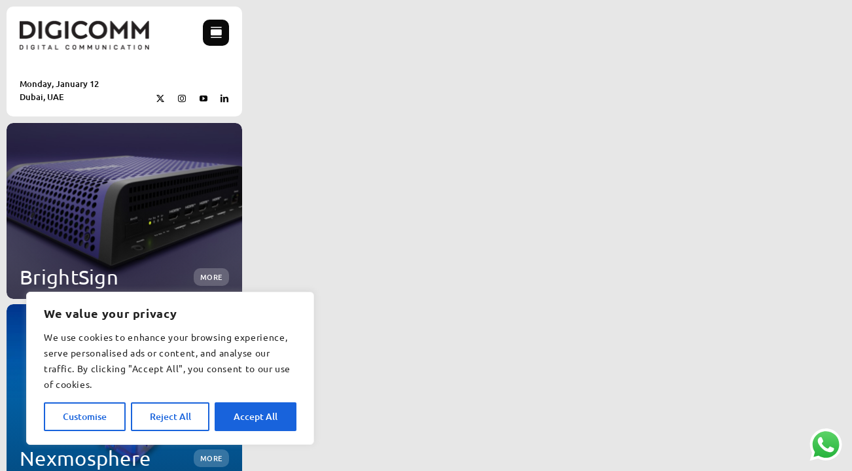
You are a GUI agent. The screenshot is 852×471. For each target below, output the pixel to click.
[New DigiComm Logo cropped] (84, 25)
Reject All (170, 416)
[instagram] (182, 99)
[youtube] (204, 99)
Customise (85, 416)
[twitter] (160, 99)
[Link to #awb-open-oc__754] (216, 33)
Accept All (255, 416)
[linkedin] (225, 99)
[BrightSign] (124, 211)
